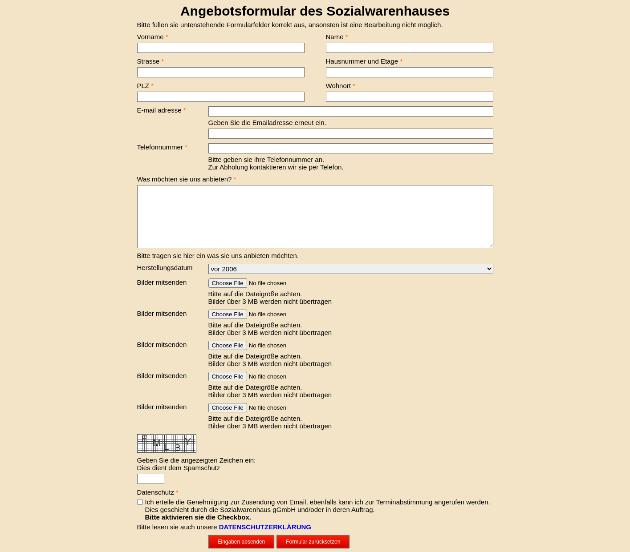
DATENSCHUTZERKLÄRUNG (265, 527)
